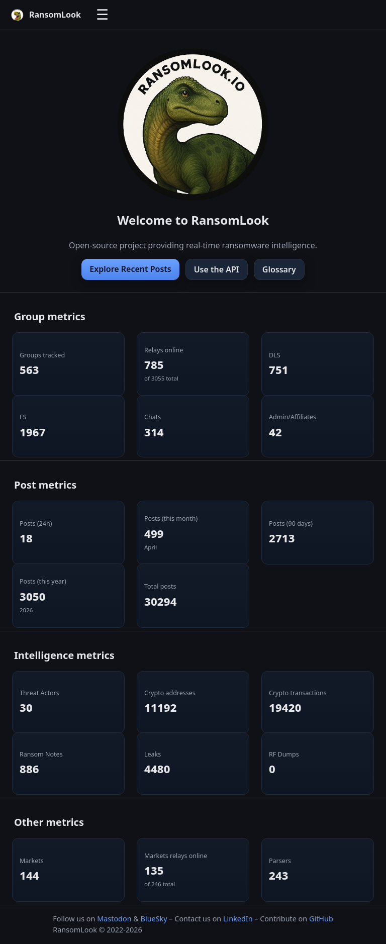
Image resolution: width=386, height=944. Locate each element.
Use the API (216, 269)
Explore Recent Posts (130, 268)
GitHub (321, 918)
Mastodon (114, 918)
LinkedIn (238, 918)
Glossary (279, 269)
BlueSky (154, 918)
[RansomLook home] (45, 15)
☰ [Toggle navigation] (102, 15)
